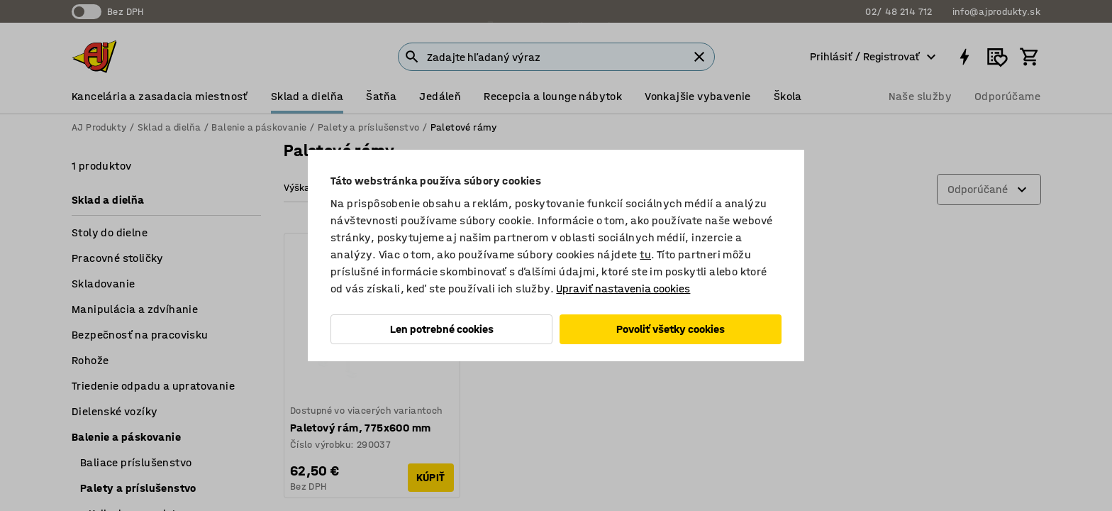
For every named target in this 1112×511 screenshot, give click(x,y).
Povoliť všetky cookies (670, 329)
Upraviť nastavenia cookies (623, 288)
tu (645, 254)
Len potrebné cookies (442, 329)
